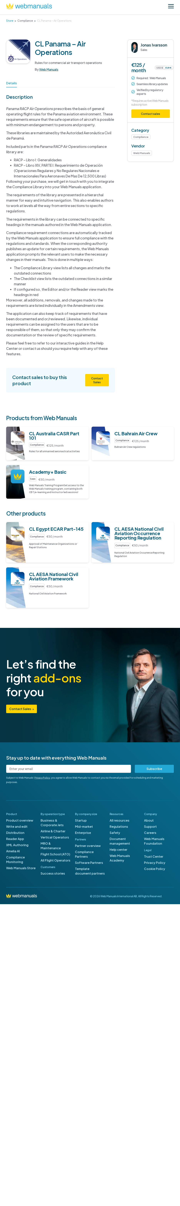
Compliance (25, 20)
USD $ (160, 67)
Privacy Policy (42, 777)
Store (9, 20)
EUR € (168, 67)
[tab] (11, 84)
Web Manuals (48, 69)
